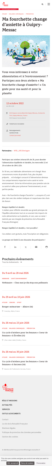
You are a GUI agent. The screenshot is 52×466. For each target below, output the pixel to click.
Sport (19, 302)
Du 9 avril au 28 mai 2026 (15, 273)
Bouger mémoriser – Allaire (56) (17, 307)
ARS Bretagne (24, 150)
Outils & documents (11, 413)
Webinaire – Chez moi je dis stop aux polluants (25, 283)
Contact (5, 419)
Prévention (30, 14)
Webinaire (5, 278)
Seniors (12, 302)
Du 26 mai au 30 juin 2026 (15, 351)
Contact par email (15, 135)
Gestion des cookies (10, 436)
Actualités (7, 405)
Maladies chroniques (16, 14)
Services (6, 409)
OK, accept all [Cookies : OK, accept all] (12, 463)
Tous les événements (12, 262)
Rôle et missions (9, 400)
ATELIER (4, 14)
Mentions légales (8, 428)
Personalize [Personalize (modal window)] (41, 463)
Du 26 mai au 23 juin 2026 (15, 322)
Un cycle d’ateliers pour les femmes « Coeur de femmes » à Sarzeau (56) (25, 363)
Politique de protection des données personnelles (21, 432)
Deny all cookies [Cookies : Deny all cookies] (27, 463)
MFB (16, 150)
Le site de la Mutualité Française (15, 423)
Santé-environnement (19, 278)
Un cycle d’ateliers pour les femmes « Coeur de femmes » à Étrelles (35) (25, 334)
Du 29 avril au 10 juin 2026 (16, 297)
